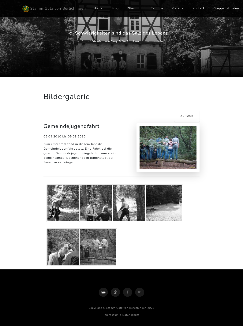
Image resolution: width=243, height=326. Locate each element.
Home (97, 8)
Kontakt (198, 8)
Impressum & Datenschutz (121, 315)
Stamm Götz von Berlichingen (54, 9)
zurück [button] (186, 116)
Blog (115, 8)
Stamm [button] (133, 8)
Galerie (177, 8)
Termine (157, 8)
